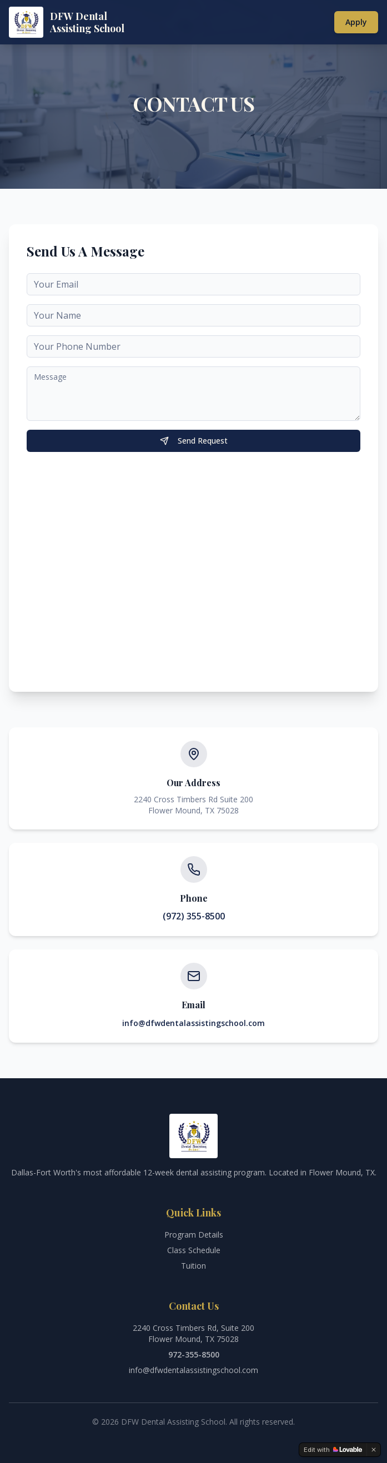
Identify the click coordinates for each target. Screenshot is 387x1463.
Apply (356, 22)
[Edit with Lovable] (332, 1449)
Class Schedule (193, 1250)
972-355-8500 (193, 1354)
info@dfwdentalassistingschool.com (193, 1023)
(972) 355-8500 (194, 916)
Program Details (193, 1234)
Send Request (194, 440)
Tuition (193, 1265)
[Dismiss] (373, 1449)
